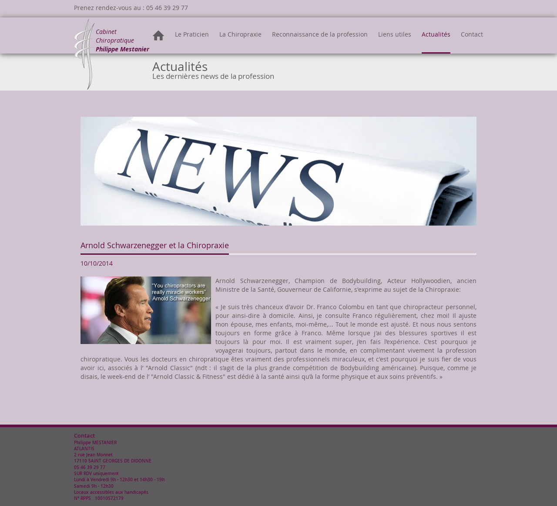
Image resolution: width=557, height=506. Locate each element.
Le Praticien (192, 34)
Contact (472, 34)
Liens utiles (394, 34)
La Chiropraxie (240, 34)
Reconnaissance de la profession (320, 34)
